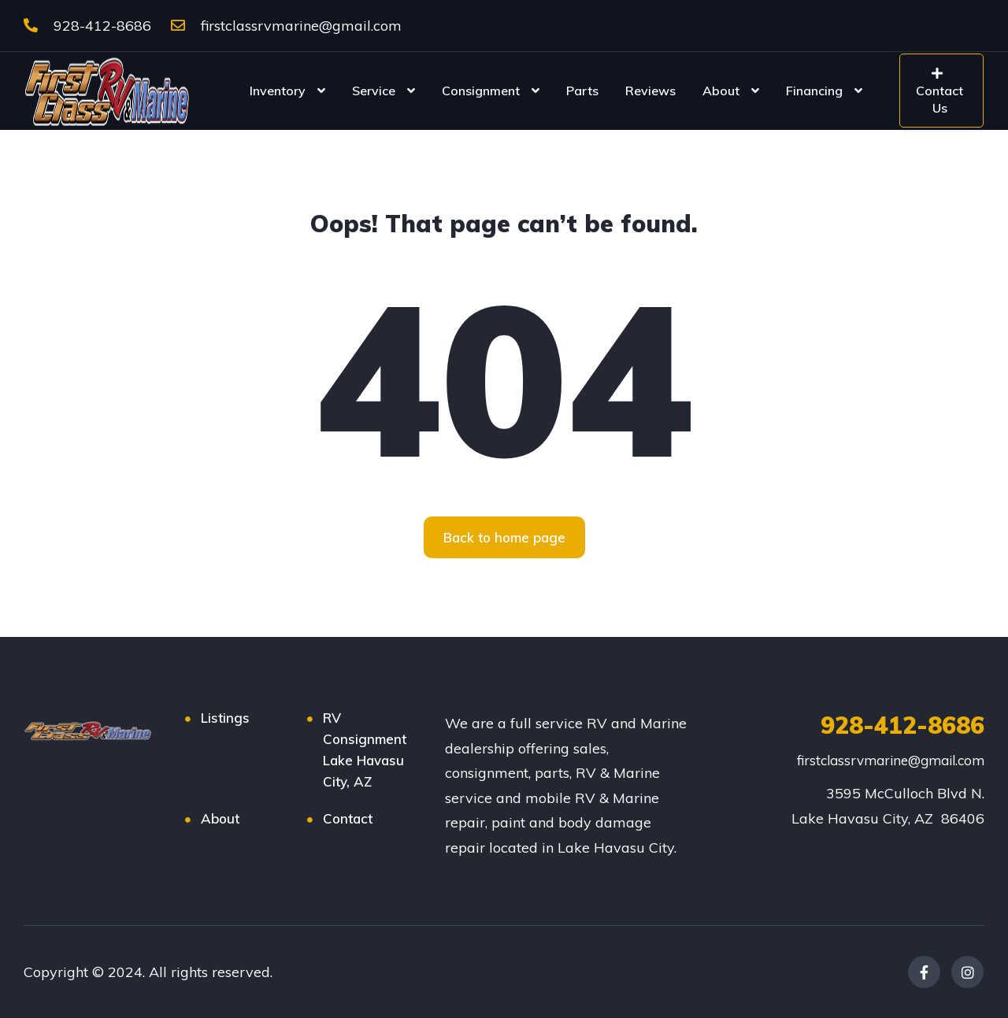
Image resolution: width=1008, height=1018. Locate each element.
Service (373, 90)
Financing (814, 90)
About (720, 90)
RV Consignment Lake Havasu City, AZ (364, 749)
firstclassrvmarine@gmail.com (286, 26)
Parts (582, 90)
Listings (225, 717)
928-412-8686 (87, 26)
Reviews (650, 90)
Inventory (278, 90)
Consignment (481, 90)
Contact (347, 818)
